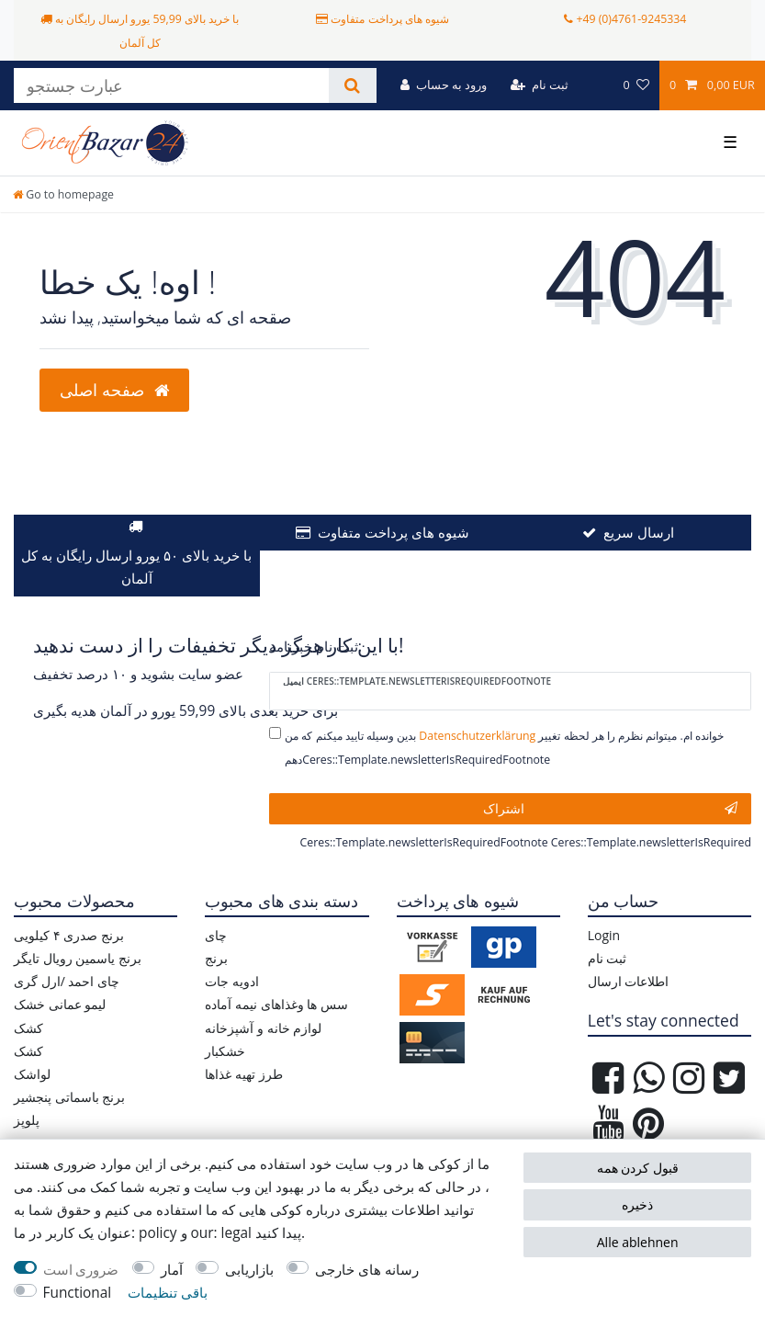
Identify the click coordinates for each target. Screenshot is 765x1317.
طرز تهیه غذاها (243, 1074)
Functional (77, 1292)
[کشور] (596, 85)
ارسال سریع (638, 532)
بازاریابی (249, 1269)
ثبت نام (607, 958)
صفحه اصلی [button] (114, 390)
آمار (172, 1269)
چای (216, 935)
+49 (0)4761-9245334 (631, 19)
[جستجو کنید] (352, 85)
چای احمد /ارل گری (66, 981)
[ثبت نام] (540, 85)
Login (604, 935)
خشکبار (225, 1051)
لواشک (32, 1074)
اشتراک (610, 808)
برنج (216, 958)
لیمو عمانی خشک (60, 1004)
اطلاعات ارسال (628, 981)
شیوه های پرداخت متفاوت (393, 532)
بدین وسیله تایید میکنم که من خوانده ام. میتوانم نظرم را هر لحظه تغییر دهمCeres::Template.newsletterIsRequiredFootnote (504, 747)
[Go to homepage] (63, 194)
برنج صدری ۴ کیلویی (69, 935)
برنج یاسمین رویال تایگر (77, 958)
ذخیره (637, 1204)
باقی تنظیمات (168, 1292)
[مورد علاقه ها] (635, 85)
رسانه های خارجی (367, 1269)
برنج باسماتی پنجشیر (69, 1097)
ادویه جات (232, 981)
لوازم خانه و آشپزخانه (263, 1028)
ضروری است (81, 1269)
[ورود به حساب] (444, 85)
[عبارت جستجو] (171, 85)
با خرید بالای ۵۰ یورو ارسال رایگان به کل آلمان (136, 567)
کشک (28, 1028)
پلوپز (26, 1120)
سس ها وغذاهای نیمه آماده (276, 1004)
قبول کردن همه (638, 1167)
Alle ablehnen (638, 1242)
